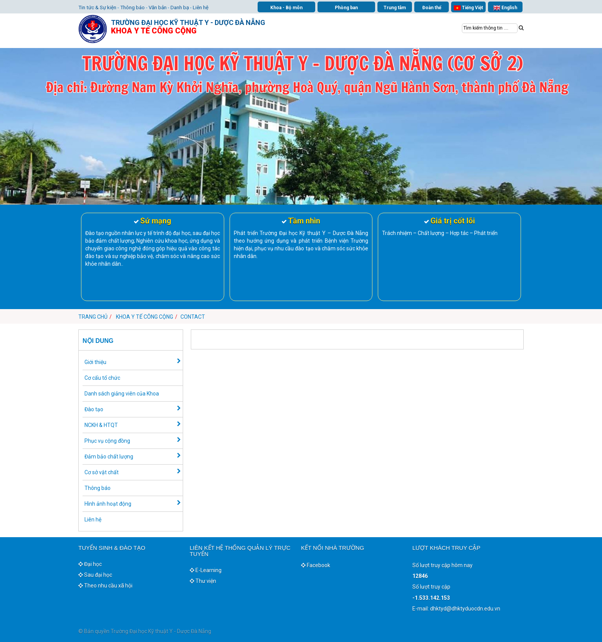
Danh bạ (179, 7)
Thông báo (132, 7)
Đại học (90, 564)
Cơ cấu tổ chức (102, 378)
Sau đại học (95, 575)
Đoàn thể (431, 7)
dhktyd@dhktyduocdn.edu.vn (465, 609)
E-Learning (206, 570)
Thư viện (203, 581)
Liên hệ (200, 7)
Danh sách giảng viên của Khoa (121, 393)
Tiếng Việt (468, 7)
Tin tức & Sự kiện (97, 7)
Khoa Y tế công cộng (144, 317)
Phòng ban (346, 7)
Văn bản (158, 7)
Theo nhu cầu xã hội (105, 585)
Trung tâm (395, 7)
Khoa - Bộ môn (286, 7)
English (505, 7)
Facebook (315, 565)
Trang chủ (93, 317)
